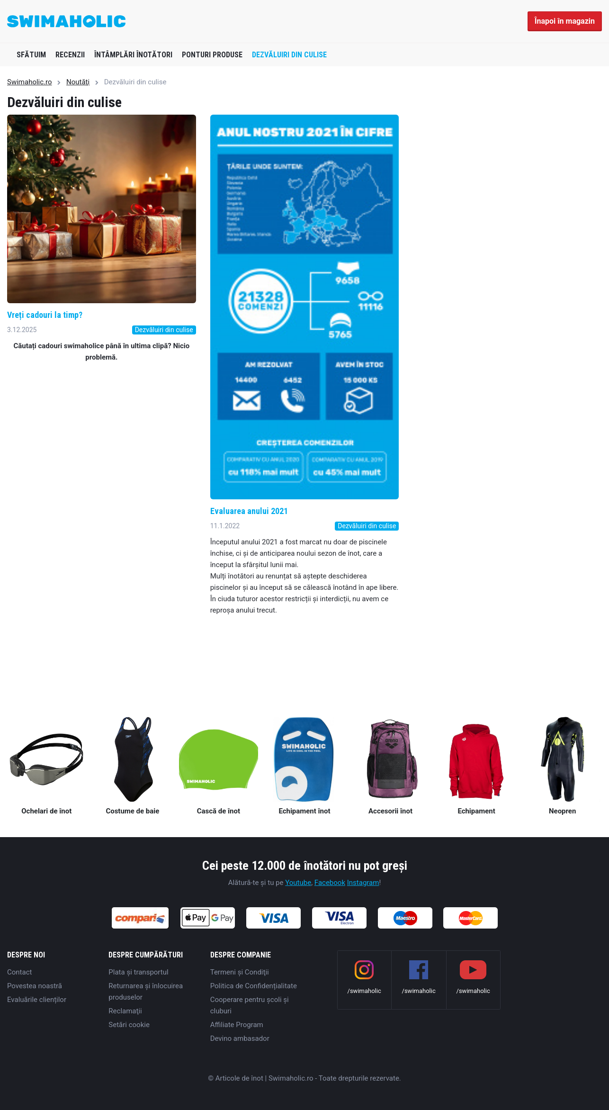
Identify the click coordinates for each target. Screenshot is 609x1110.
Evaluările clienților (36, 999)
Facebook (329, 882)
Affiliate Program (236, 1024)
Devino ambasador (239, 1038)
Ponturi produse (212, 54)
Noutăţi (78, 82)
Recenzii (70, 54)
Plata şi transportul (138, 972)
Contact (19, 972)
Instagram (363, 882)
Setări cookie (129, 1024)
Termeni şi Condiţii (239, 972)
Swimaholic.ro (29, 82)
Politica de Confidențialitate (253, 986)
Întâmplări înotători (133, 54)
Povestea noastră (34, 986)
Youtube (298, 882)
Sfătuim (31, 54)
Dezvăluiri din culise (289, 54)
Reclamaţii (125, 1011)
